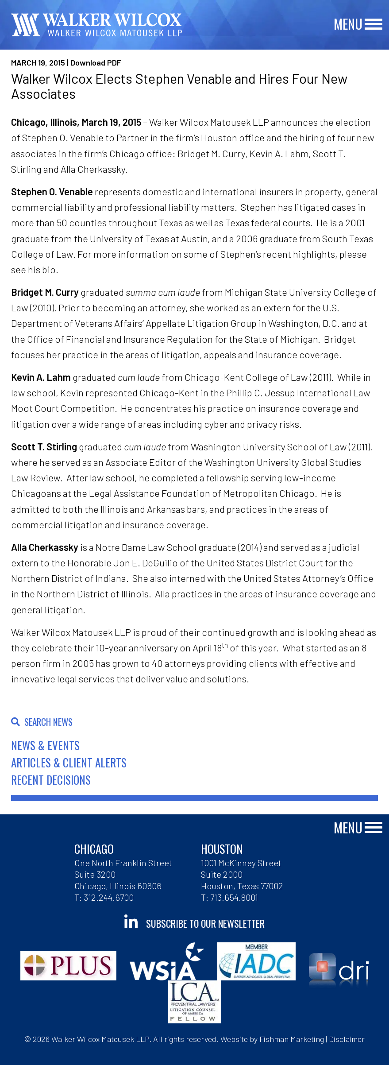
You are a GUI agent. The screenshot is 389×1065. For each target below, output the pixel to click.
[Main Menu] (373, 24)
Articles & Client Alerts (69, 762)
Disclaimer (347, 1039)
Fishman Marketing (291, 1039)
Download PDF (95, 62)
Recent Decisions (51, 779)
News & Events (45, 745)
